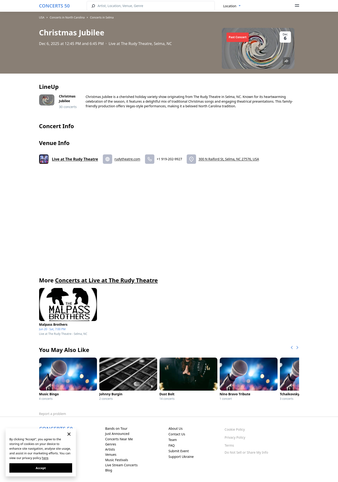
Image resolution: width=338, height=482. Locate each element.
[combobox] (232, 6)
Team (172, 439)
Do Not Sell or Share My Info (246, 452)
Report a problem (52, 413)
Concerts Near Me (119, 439)
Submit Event (178, 451)
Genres (110, 444)
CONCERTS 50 (54, 6)
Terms (229, 445)
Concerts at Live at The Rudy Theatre (106, 280)
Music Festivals (116, 460)
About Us (175, 428)
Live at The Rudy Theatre (75, 159)
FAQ (171, 445)
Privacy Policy (235, 437)
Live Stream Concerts (121, 465)
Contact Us (176, 434)
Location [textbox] (229, 6)
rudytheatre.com (127, 159)
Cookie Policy (235, 429)
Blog (108, 470)
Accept (41, 468)
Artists (110, 449)
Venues (110, 454)
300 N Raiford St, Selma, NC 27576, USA (228, 159)
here (45, 458)
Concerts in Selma (102, 17)
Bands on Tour (116, 428)
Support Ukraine (181, 456)
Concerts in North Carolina (67, 17)
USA (42, 17)
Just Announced (117, 433)
